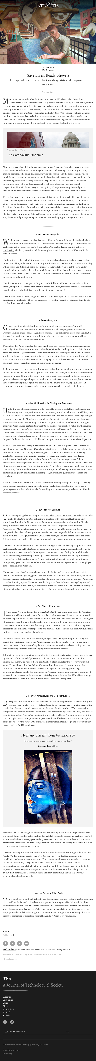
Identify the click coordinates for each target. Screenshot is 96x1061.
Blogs (5, 1003)
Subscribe (7, 997)
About (5, 1006)
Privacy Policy (7, 1053)
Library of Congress (10, 959)
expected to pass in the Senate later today (63, 516)
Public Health (8, 935)
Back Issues (8, 1000)
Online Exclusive (48, 67)
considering (8, 250)
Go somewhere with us (48, 746)
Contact (6, 1012)
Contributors (8, 1009)
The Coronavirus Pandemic (25, 155)
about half (25, 247)
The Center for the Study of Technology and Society (30, 1045)
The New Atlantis (14, 1050)
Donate (6, 1015)
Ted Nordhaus (48, 92)
